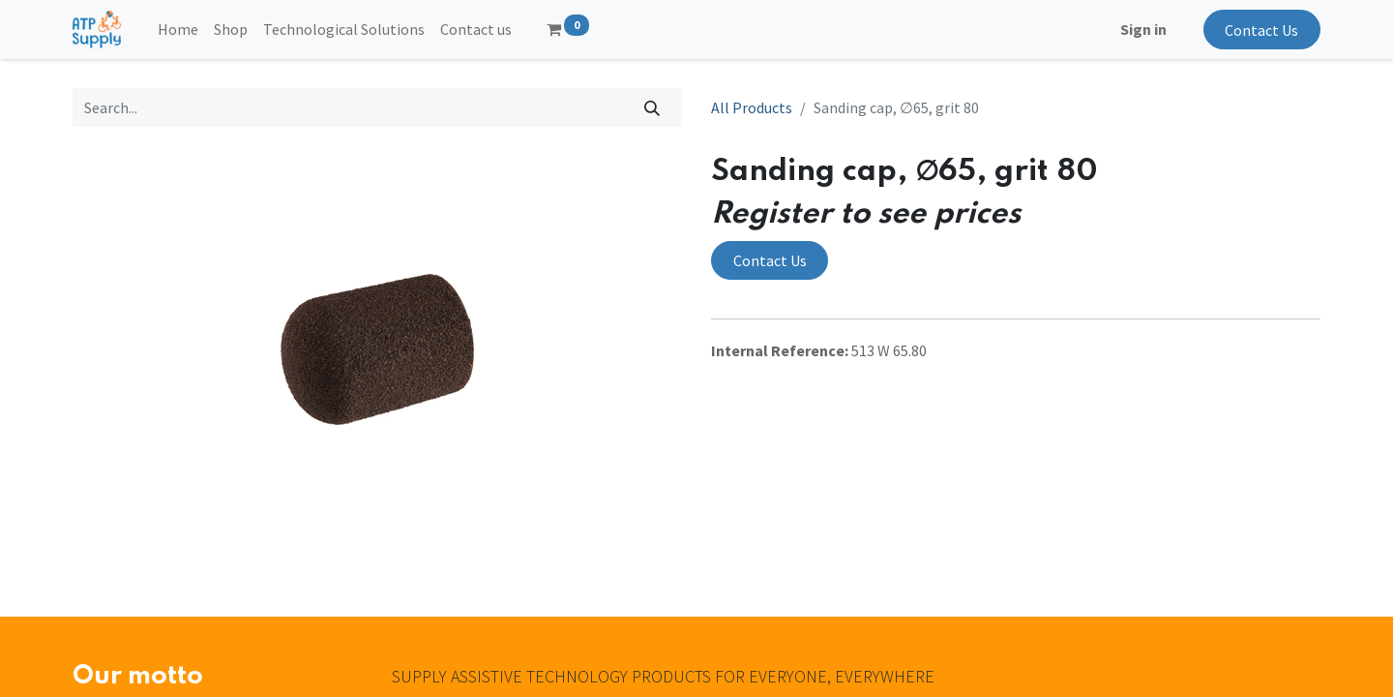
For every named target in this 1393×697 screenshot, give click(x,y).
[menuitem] (178, 29)
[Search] (652, 107)
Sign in (1143, 29)
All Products (751, 107)
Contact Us (1261, 30)
